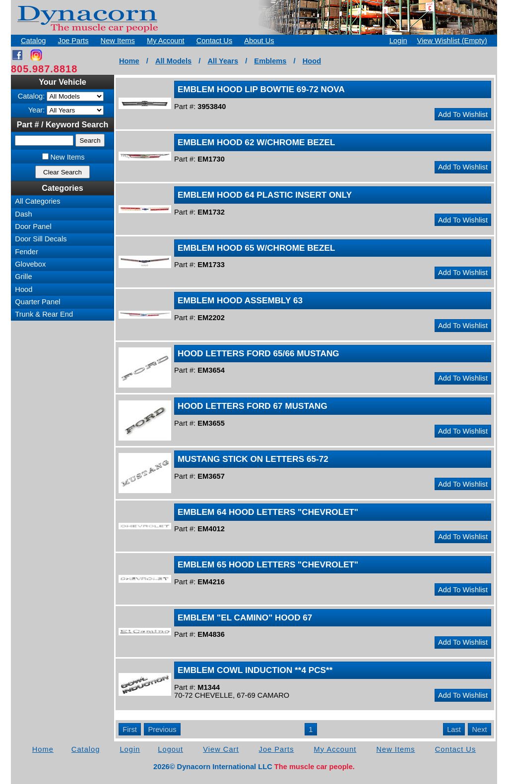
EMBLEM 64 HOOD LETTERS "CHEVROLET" (268, 512)
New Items (118, 41)
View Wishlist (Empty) (452, 41)
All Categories (37, 201)
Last (454, 729)
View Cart (221, 749)
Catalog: (31, 96)
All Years (222, 61)
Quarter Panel (37, 302)
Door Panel (33, 226)
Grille (23, 276)
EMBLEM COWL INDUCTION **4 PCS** (255, 670)
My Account (166, 41)
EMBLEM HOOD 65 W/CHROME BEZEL (256, 248)
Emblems (270, 61)
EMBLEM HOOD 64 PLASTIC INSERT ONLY (265, 195)
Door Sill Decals (40, 239)
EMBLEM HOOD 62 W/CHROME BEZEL (256, 142)
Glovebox (30, 264)
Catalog (33, 41)
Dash (23, 214)
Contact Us (214, 41)
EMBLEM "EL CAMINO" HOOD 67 (245, 617)
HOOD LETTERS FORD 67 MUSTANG (252, 406)
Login (398, 41)
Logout (170, 749)
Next (479, 729)
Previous (162, 729)
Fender (26, 252)
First (130, 729)
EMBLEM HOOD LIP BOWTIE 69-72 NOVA (261, 89)
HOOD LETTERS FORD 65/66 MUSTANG (258, 353)
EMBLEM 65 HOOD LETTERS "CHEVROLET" (268, 564)
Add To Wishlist (463, 114)
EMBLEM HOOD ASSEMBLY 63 (240, 300)
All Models (173, 61)
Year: (36, 110)
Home (129, 61)
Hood (312, 61)
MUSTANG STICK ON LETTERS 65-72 (253, 459)
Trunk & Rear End (44, 314)
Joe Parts (73, 41)
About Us (259, 41)
